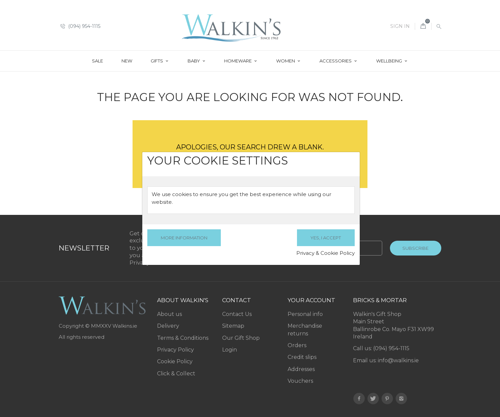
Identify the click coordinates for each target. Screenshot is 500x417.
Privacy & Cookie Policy (325, 253)
